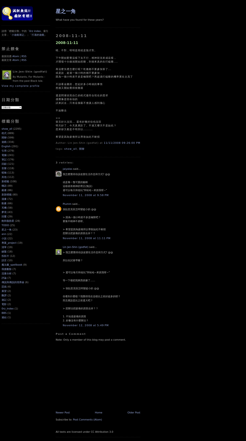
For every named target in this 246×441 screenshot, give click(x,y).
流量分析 (7, 273)
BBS (4, 312)
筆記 (4, 159)
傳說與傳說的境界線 (13, 282)
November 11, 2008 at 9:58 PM (86, 195)
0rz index (35, 31)
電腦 (4, 155)
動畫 (4, 203)
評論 (4, 277)
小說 (4, 238)
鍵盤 (4, 251)
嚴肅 (4, 190)
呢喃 (4, 172)
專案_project (9, 242)
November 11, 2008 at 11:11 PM (87, 238)
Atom (15, 56)
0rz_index (8, 308)
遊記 (4, 299)
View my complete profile (21, 85)
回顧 (4, 163)
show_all (7, 128)
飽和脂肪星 (8, 220)
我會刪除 (7, 269)
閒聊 (4, 137)
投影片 (5, 255)
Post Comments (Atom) (87, 419)
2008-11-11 (67, 43)
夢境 (4, 212)
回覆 (4, 216)
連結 (4, 317)
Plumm (67, 203)
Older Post (133, 412)
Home (98, 412)
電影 (4, 304)
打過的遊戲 (38, 34)
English (6, 146)
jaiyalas (67, 168)
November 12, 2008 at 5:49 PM (86, 325)
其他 (4, 177)
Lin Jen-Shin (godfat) (75, 247)
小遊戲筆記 (18, 34)
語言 (4, 260)
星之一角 (7, 229)
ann (4, 234)
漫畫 (4, 198)
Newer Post (63, 412)
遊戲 (4, 141)
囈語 (4, 185)
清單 (4, 247)
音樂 (4, 168)
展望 (4, 291)
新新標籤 (7, 194)
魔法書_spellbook (12, 264)
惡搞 (4, 286)
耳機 (4, 207)
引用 (4, 150)
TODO (5, 225)
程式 (4, 133)
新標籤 (5, 181)
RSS (23, 56)
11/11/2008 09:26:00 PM (122, 142)
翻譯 (4, 295)
